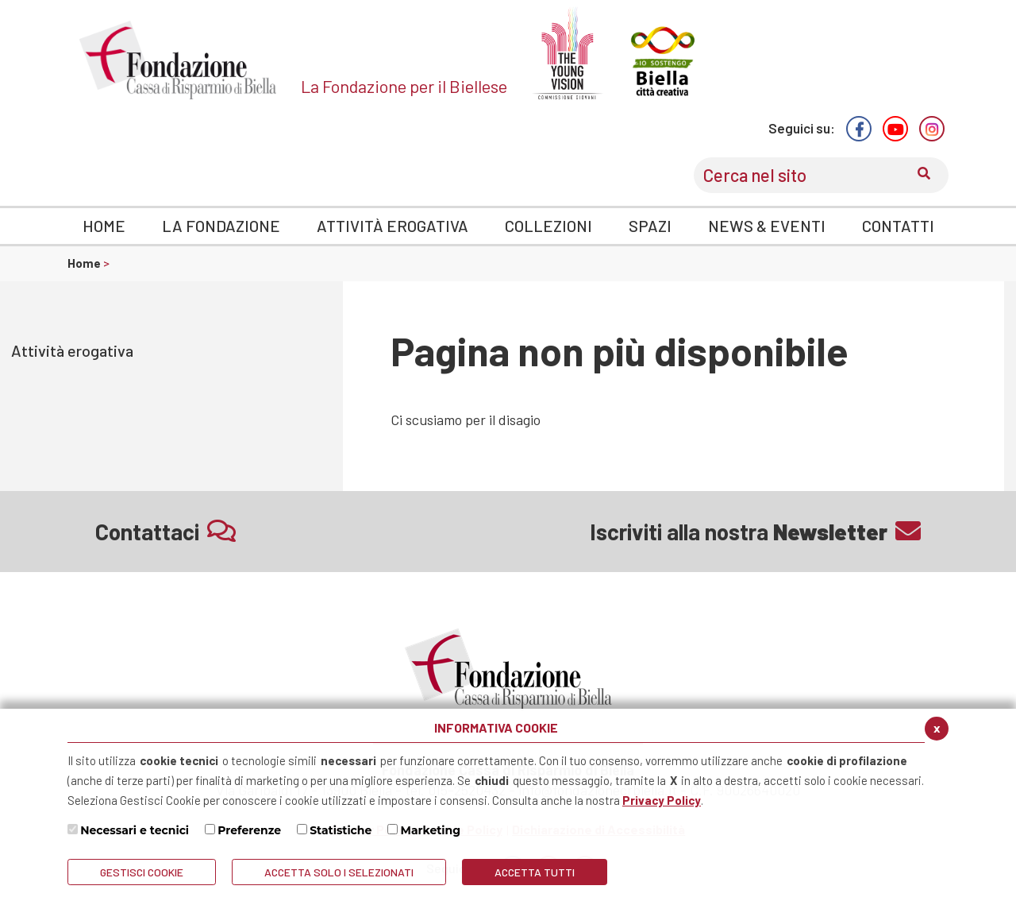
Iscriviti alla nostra (755, 531)
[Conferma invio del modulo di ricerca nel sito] (924, 175)
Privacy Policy (661, 800)
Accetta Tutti (535, 872)
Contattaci (165, 531)
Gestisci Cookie (141, 872)
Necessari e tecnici (134, 830)
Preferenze (249, 830)
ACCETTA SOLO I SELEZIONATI (339, 872)
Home (85, 263)
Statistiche (340, 830)
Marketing (431, 830)
